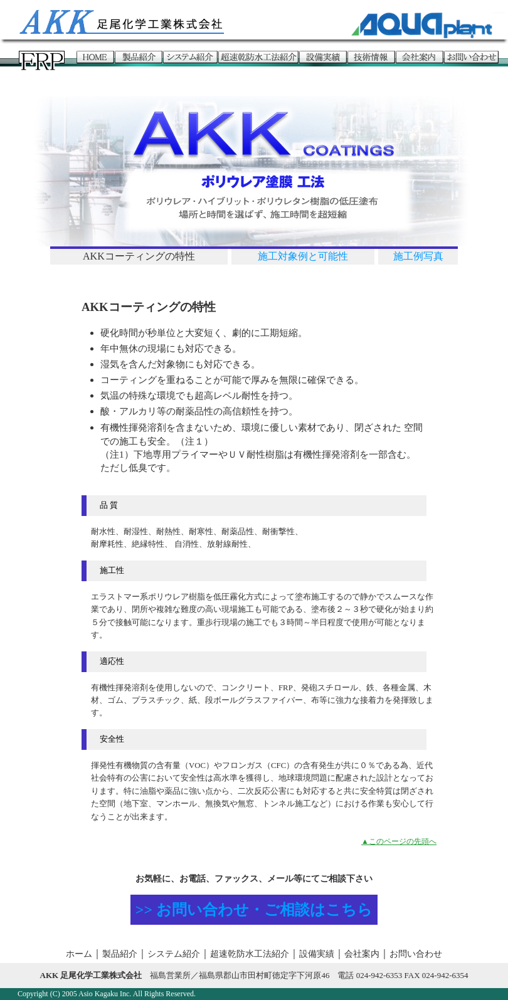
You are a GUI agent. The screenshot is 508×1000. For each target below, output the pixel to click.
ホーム (79, 954)
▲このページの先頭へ (399, 841)
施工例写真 (418, 256)
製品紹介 (119, 954)
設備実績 (316, 954)
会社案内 (361, 954)
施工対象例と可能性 (303, 256)
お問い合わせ (415, 954)
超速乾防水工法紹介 (249, 954)
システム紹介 (173, 954)
